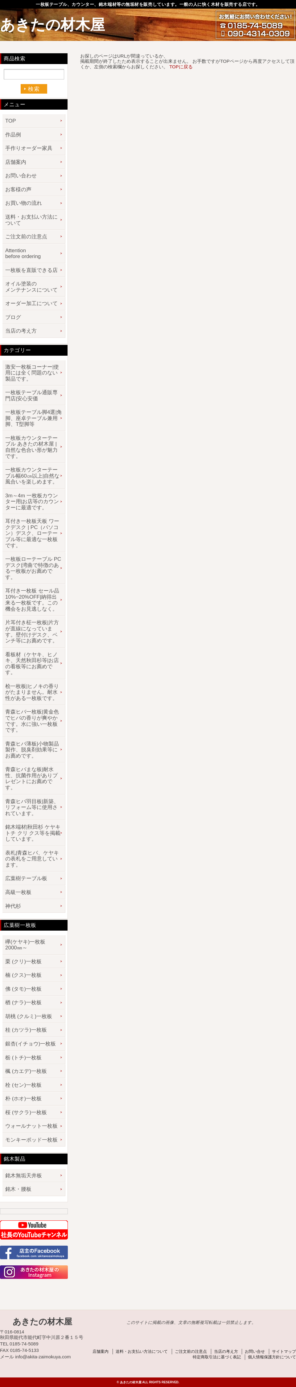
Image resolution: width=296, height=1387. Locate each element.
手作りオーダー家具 (28, 148)
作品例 (13, 135)
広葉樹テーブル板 (26, 878)
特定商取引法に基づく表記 (217, 1357)
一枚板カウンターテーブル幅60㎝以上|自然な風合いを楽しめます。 (32, 476)
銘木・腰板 (18, 1189)
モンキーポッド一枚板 (31, 1140)
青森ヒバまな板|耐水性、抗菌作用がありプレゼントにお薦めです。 (31, 778)
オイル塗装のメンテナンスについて (31, 287)
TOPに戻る (181, 66)
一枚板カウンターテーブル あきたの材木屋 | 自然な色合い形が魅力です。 (31, 447)
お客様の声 (18, 189)
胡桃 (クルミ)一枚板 (28, 1016)
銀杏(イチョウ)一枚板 (30, 1044)
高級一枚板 (18, 892)
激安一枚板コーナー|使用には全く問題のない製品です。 (32, 373)
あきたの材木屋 (52, 25)
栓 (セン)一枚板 (23, 1085)
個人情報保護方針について (272, 1357)
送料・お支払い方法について (31, 220)
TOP (10, 121)
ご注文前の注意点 (26, 237)
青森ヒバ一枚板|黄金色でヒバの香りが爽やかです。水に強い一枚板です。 (32, 721)
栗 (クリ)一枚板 (23, 961)
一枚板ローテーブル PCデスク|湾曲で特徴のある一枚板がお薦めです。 (33, 568)
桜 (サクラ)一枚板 (26, 1112)
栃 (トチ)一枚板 (23, 1058)
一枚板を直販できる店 (31, 270)
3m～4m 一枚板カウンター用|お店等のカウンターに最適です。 (32, 502)
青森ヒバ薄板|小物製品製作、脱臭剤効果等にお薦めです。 (32, 750)
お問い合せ (255, 1351)
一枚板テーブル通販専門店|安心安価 (31, 396)
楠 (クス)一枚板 (23, 975)
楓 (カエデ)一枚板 (26, 1071)
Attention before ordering (23, 254)
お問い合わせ (21, 176)
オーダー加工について (31, 303)
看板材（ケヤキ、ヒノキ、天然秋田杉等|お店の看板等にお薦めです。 (32, 664)
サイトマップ (284, 1351)
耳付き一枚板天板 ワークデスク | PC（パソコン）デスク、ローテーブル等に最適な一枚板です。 (32, 533)
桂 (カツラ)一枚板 (26, 1030)
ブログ (13, 317)
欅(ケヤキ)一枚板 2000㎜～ (28, 945)
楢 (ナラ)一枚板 (23, 1002)
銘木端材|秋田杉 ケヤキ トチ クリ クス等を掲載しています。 (32, 833)
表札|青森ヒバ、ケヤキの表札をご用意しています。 (32, 859)
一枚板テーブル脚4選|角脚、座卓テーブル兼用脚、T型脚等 (33, 418)
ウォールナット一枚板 (31, 1126)
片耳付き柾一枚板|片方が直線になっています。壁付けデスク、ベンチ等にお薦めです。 (32, 632)
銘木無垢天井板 (23, 1176)
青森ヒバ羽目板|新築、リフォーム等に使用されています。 (32, 807)
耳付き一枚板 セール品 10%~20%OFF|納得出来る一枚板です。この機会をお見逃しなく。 (32, 600)
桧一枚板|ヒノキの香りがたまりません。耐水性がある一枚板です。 (32, 692)
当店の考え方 (21, 331)
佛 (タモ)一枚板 (23, 989)
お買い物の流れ (23, 203)
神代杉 (13, 906)
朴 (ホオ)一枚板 (23, 1099)
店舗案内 (15, 162)
